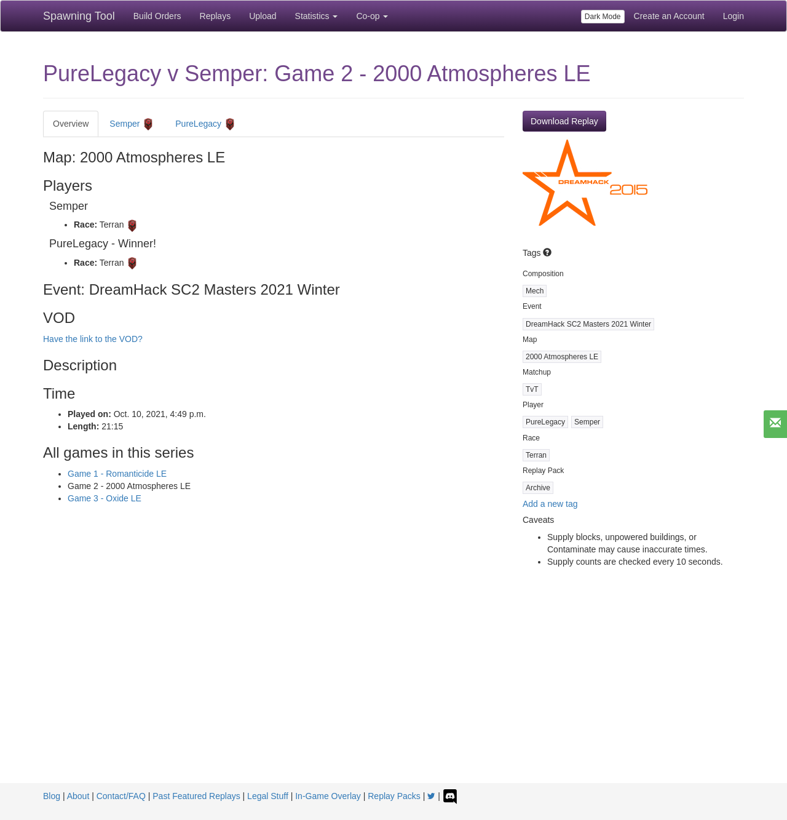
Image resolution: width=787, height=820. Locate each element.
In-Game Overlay (328, 796)
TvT (532, 389)
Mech (535, 291)
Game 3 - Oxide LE (104, 498)
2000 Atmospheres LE (562, 356)
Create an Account (669, 16)
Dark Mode (603, 16)
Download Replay (564, 121)
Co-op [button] (372, 16)
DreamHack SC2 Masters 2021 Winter (588, 324)
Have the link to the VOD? (93, 339)
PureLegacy (205, 124)
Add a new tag (550, 504)
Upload (262, 16)
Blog (51, 796)
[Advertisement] (393, 691)
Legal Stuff (267, 796)
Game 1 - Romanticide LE (117, 474)
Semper (131, 124)
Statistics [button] (316, 16)
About (78, 796)
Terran (536, 455)
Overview (71, 124)
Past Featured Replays (196, 796)
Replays (215, 16)
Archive (538, 488)
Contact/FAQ (121, 796)
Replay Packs (394, 796)
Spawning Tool (79, 16)
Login (733, 16)
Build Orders (157, 16)
